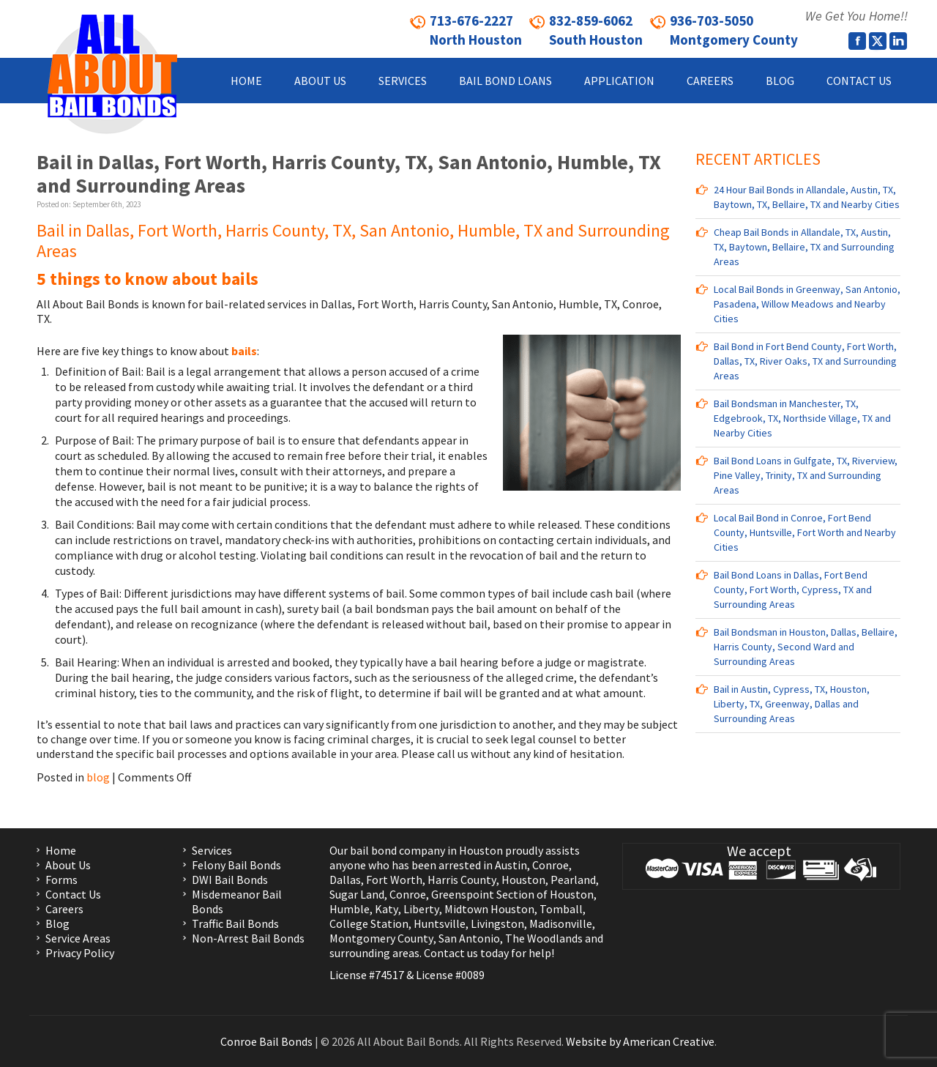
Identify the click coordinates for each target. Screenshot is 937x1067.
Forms (61, 879)
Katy (386, 908)
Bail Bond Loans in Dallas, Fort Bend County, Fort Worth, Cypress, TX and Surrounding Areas (793, 589)
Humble (349, 908)
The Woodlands (544, 938)
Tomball (561, 908)
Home (60, 850)
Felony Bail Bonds (236, 865)
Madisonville (560, 923)
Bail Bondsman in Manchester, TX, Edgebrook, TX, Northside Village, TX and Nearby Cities (802, 418)
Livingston (497, 923)
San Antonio (469, 938)
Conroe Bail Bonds (266, 1041)
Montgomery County (381, 938)
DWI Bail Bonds (230, 879)
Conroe (550, 865)
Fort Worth (394, 879)
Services (212, 850)
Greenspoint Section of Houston (512, 894)
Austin (511, 865)
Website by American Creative (640, 1041)
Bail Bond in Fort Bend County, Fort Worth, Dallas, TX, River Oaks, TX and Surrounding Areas (805, 361)
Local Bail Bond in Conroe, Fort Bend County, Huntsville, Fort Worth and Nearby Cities (805, 532)
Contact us (451, 952)
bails (243, 350)
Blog (57, 923)
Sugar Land (356, 894)
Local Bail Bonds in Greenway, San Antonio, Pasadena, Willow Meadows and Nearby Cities (807, 304)
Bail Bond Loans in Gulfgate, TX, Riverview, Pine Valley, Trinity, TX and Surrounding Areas (805, 475)
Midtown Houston (489, 908)
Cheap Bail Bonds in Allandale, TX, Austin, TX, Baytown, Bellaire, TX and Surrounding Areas (804, 247)
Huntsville (440, 923)
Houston (523, 879)
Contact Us (73, 894)
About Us (68, 865)
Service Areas (78, 938)
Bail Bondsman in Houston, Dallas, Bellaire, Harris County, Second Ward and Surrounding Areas (805, 646)
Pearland (573, 879)
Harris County (462, 879)
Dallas (345, 879)
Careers (64, 908)
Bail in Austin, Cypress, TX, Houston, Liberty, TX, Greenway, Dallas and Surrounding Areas (792, 704)
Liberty (420, 908)
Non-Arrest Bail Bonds (248, 938)
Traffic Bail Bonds (235, 923)
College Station (368, 923)
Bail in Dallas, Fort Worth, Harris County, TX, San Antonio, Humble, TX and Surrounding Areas (349, 173)
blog (98, 777)
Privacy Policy (79, 952)
